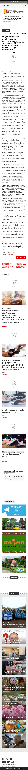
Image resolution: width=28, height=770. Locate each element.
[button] (5, 477)
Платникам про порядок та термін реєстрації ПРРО (13, 454)
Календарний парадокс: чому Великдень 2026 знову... (14, 730)
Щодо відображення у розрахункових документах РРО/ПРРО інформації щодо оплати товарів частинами (13, 365)
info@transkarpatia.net (10, 766)
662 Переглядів (14, 33)
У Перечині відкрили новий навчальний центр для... (13, 657)
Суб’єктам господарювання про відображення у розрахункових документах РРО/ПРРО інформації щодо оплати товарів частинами (13, 315)
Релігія (5, 728)
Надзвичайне (6, 685)
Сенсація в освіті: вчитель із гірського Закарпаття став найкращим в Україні (13, 18)
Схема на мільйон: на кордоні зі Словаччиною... (14, 672)
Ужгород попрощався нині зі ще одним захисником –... (14, 688)
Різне (5, 742)
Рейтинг (23, 33)
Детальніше (5, 326)
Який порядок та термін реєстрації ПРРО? (13, 411)
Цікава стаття (21, 257)
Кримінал (5, 669)
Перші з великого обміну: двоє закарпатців (13, 624)
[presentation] (5, 477)
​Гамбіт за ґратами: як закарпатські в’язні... (11, 745)
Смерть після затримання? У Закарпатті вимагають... (14, 641)
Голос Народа (6, 638)
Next (25, 16)
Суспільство (6, 622)
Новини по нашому (7, 699)
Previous (23, 16)
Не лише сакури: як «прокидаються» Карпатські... (14, 716)
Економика (11, 254)
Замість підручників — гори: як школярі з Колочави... (14, 702)
